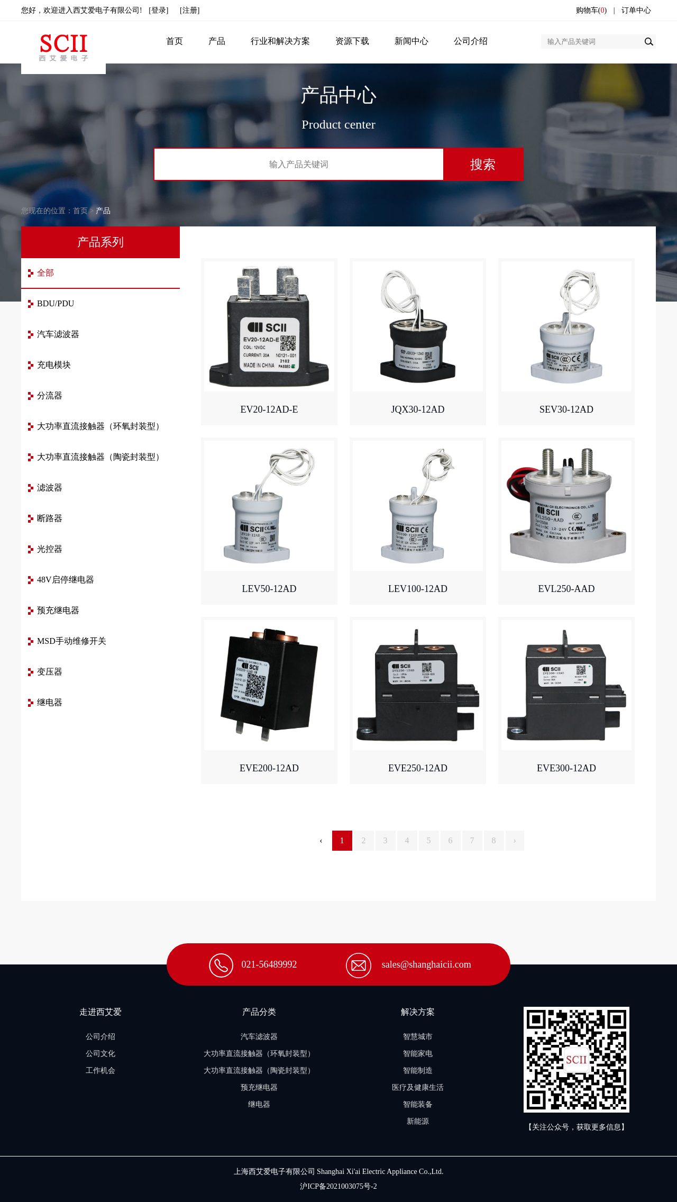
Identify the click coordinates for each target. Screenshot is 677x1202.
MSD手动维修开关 (71, 640)
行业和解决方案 (280, 41)
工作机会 (100, 1070)
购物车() (591, 10)
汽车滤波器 (58, 334)
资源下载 (352, 41)
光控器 (49, 548)
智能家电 (418, 1054)
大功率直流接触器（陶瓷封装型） (100, 456)
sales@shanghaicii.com (426, 964)
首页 (174, 41)
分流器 (49, 395)
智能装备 (418, 1104)
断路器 (49, 518)
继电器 (49, 702)
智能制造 (418, 1070)
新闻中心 (411, 41)
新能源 (418, 1121)
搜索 (483, 164)
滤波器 (49, 487)
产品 (216, 41)
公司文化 (100, 1054)
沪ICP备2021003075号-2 (338, 1186)
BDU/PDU (55, 303)
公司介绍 (471, 41)
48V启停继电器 (65, 579)
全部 (45, 272)
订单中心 (636, 10)
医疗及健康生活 (418, 1087)
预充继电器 (58, 610)
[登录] (158, 10)
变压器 (49, 671)
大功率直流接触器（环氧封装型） (100, 426)
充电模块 (54, 364)
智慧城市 (418, 1037)
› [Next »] (515, 840)
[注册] (189, 10)
